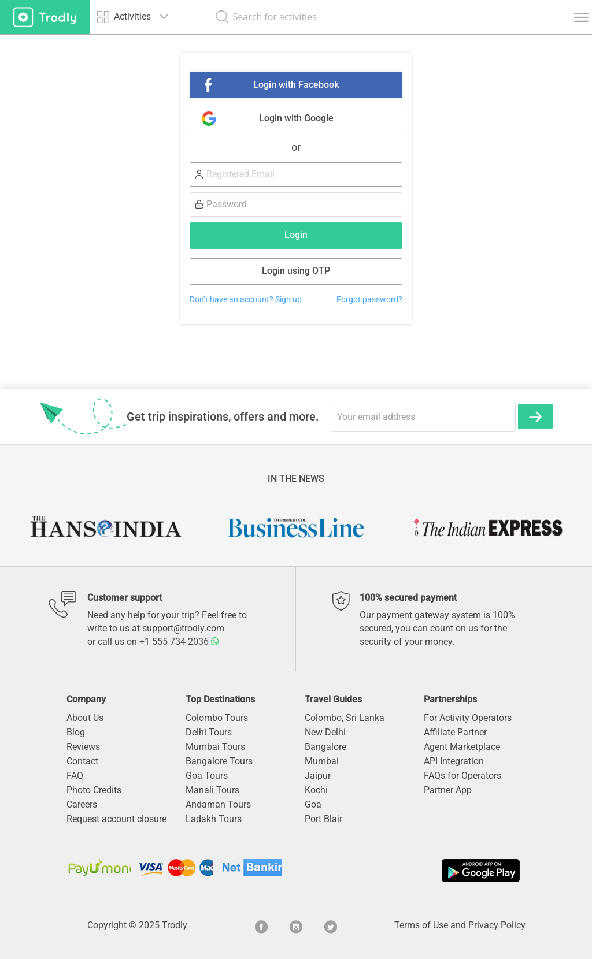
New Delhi (325, 732)
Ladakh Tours (214, 818)
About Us (84, 717)
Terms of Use (421, 925)
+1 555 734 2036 (179, 641)
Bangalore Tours (219, 761)
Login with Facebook (296, 84)
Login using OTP (296, 270)
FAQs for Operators (462, 775)
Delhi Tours (209, 732)
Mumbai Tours (215, 746)
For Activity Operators (468, 717)
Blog (75, 732)
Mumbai (322, 761)
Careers (81, 804)
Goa (313, 804)
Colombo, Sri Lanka (344, 717)
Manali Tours (212, 790)
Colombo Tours (217, 717)
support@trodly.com (183, 628)
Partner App (448, 790)
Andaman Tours (218, 804)
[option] (104, 527)
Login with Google (296, 118)
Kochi (316, 790)
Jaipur (318, 775)
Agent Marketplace (462, 746)
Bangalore (325, 746)
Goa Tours (207, 775)
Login (296, 234)
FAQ (74, 775)
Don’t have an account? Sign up (246, 299)
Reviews (83, 746)
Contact (82, 761)
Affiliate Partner (455, 732)
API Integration (454, 761)
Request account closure (116, 818)
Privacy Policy (497, 925)
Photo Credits (93, 790)
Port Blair (323, 818)
